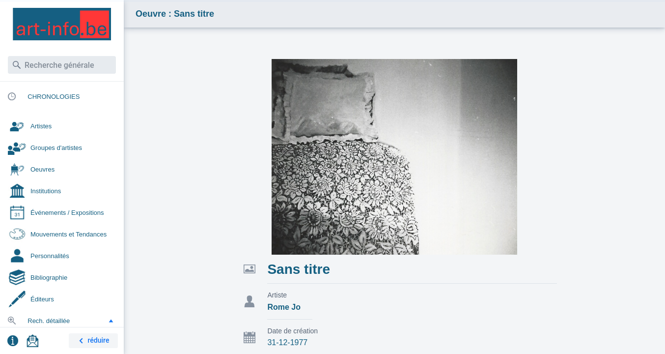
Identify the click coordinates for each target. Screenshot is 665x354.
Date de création (292, 331)
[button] (111, 320)
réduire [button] (92, 341)
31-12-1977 (287, 342)
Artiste (277, 295)
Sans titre (298, 269)
